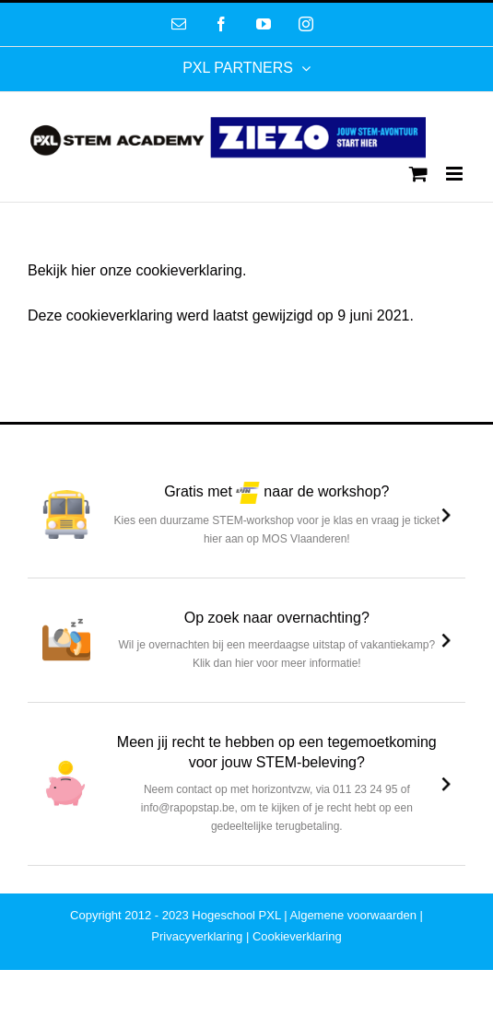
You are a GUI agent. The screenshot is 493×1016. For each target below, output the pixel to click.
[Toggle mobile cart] (418, 173)
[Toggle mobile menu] (455, 173)
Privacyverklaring (196, 936)
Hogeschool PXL (236, 915)
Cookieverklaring (297, 936)
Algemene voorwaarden (353, 915)
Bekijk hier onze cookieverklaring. (137, 270)
